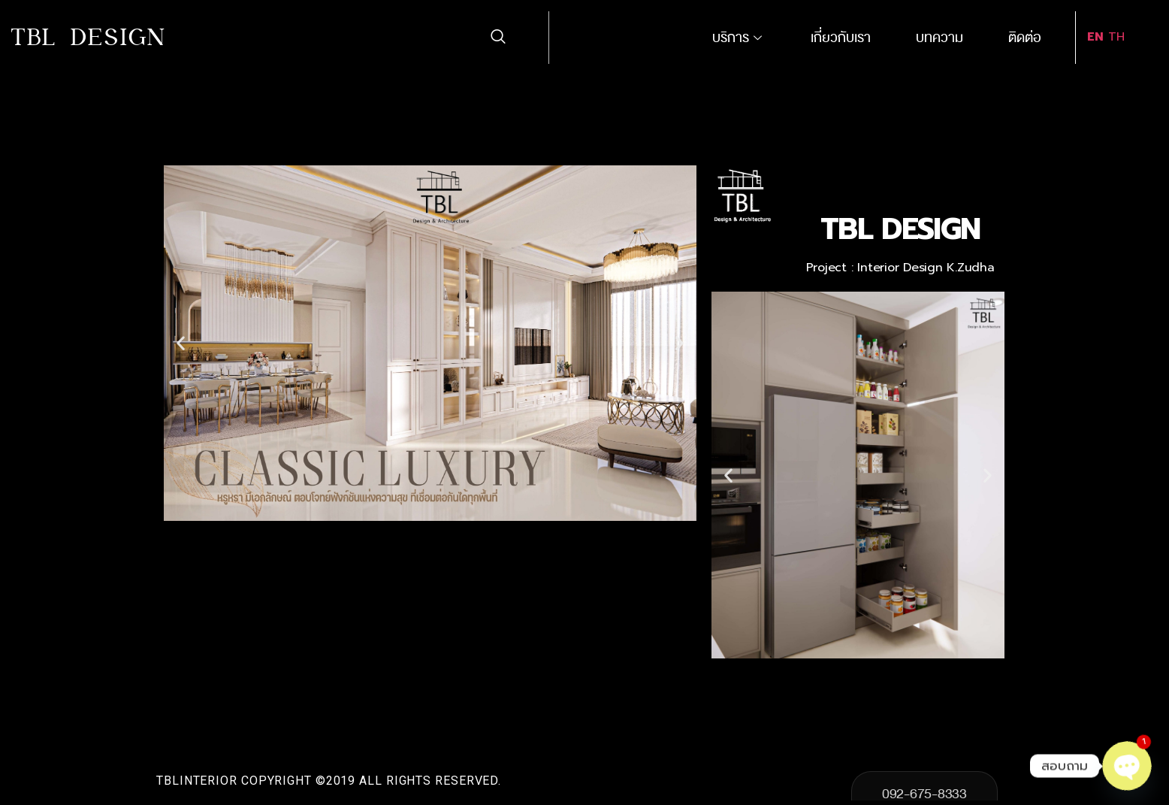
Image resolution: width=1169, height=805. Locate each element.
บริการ (739, 37)
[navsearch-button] (497, 38)
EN (1095, 37)
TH (1116, 37)
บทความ (939, 37)
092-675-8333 (924, 791)
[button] (180, 343)
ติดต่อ (1024, 37)
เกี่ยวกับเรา (841, 37)
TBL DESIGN (89, 37)
